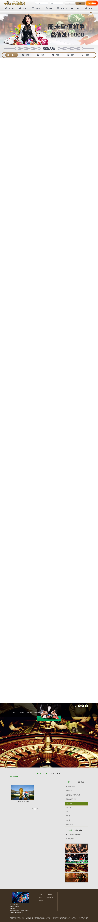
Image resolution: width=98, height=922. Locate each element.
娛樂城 (68, 816)
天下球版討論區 (70, 786)
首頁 (14, 712)
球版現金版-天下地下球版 (73, 795)
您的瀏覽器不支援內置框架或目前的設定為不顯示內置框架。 (49, 29)
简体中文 (74, 706)
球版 (67, 811)
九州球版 (68, 807)
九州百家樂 (69, 803)
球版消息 (29, 712)
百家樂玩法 (69, 790)
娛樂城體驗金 (70, 824)
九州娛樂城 (70, 839)
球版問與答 (37, 712)
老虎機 (68, 820)
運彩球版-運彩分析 (71, 799)
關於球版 (44, 712)
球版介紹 (21, 712)
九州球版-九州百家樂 (23, 802)
